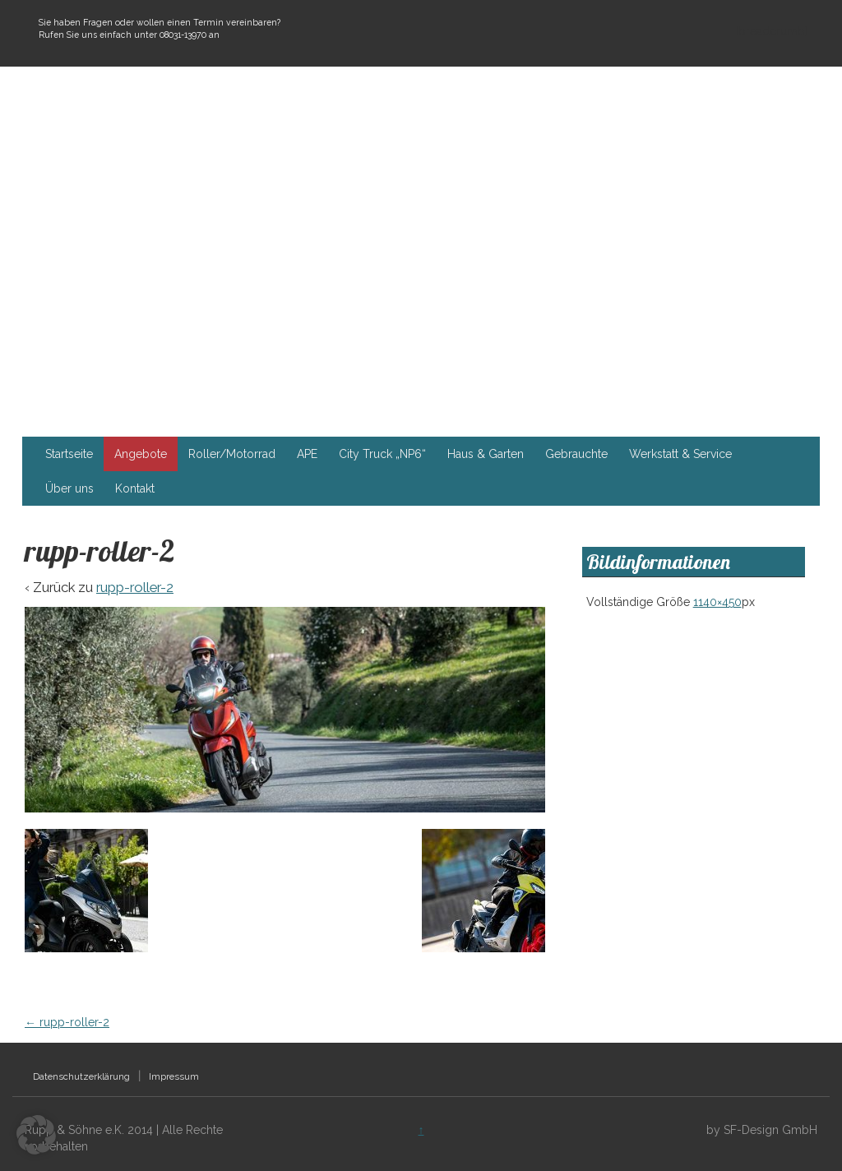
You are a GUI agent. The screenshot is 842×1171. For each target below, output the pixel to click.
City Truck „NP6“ (382, 454)
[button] (36, 1135)
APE (307, 454)
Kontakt (135, 488)
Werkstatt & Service (680, 454)
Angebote (140, 454)
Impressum (174, 1076)
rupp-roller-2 (134, 587)
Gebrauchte (576, 454)
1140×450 (717, 602)
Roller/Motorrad (231, 454)
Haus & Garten (485, 454)
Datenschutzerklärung (81, 1076)
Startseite (69, 454)
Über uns (69, 488)
